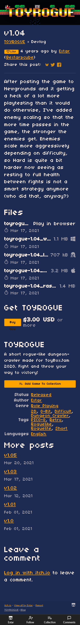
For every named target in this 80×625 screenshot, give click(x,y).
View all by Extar (23, 605)
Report (39, 605)
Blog (23, 609)
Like (11, 51)
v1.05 (10, 455)
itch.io (7, 605)
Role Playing (45, 406)
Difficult (63, 411)
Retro (56, 420)
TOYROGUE (14, 42)
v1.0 (9, 521)
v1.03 (10, 471)
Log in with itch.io (27, 573)
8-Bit (46, 411)
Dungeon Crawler (50, 416)
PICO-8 (38, 420)
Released (41, 395)
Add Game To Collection (40, 384)
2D (34, 411)
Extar (64, 51)
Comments (69, 620)
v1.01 (10, 504)
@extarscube (20, 57)
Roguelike (41, 424)
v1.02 (10, 488)
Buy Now (13, 323)
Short (61, 428)
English (39, 434)
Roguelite (41, 428)
